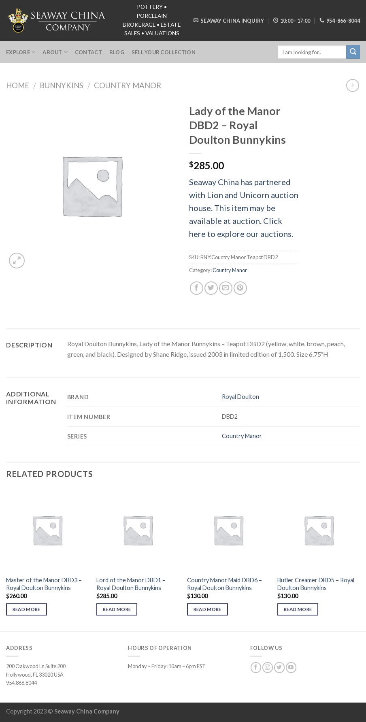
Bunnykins (61, 85)
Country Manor (127, 85)
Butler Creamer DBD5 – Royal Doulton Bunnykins (315, 584)
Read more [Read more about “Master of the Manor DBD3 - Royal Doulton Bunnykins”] (26, 609)
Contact (88, 52)
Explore (20, 52)
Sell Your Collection (164, 52)
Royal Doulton (240, 396)
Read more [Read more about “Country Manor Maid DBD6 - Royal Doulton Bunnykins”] (207, 609)
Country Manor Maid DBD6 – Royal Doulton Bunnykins (224, 584)
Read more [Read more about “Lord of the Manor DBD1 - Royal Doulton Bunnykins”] (117, 609)
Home (17, 85)
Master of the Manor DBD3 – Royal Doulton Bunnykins (44, 584)
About (55, 52)
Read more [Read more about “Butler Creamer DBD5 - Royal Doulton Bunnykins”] (298, 609)
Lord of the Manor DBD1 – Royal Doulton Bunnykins (131, 584)
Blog (116, 52)
